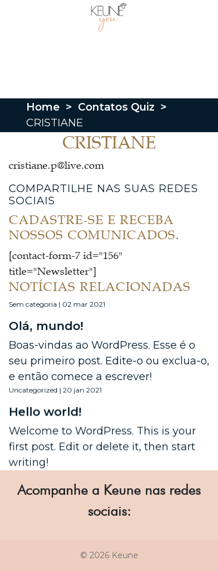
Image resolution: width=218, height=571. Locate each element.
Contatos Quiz (116, 107)
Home (43, 107)
